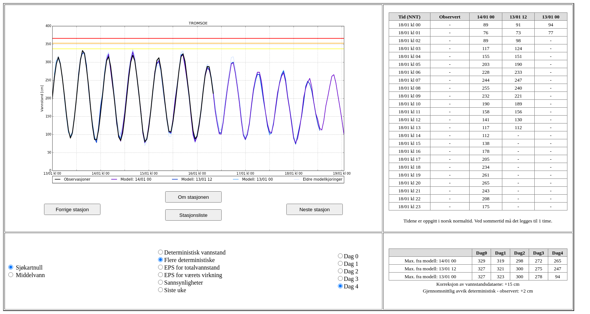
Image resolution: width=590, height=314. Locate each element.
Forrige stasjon (72, 209)
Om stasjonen (193, 197)
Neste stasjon (315, 209)
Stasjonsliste (193, 215)
